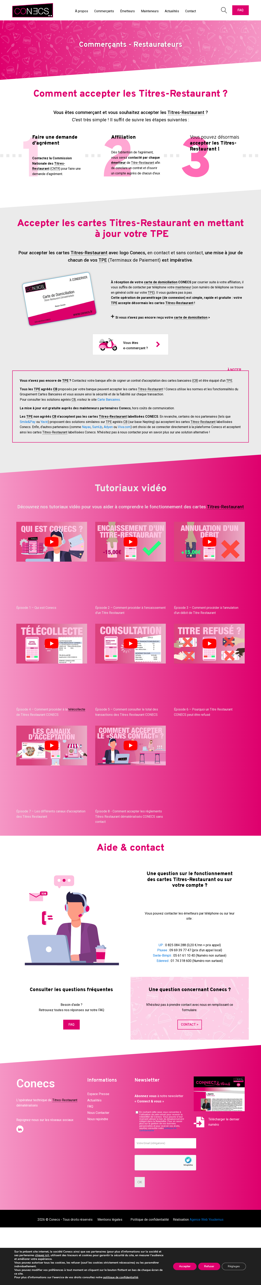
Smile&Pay (27, 422)
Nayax (86, 427)
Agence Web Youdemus (206, 1219)
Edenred (162, 961)
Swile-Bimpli (162, 955)
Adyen (108, 427)
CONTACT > (189, 1024)
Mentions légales (109, 1219)
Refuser (209, 1266)
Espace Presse (98, 1094)
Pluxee (162, 950)
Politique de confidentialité (149, 1219)
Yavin (44, 422)
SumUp (97, 427)
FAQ (240, 10)
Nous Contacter (98, 1113)
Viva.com (124, 427)
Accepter (184, 1266)
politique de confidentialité (120, 1277)
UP (161, 945)
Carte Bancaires (108, 400)
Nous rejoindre (97, 1119)
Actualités (94, 1100)
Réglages (234, 1266)
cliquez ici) (42, 1255)
